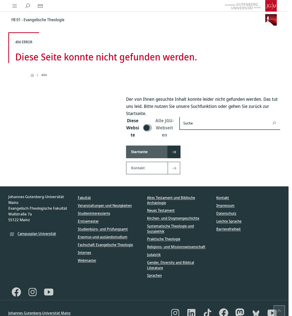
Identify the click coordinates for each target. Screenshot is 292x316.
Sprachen (154, 275)
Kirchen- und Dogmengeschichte (173, 218)
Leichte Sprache (228, 221)
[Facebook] (16, 292)
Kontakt (222, 197)
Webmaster (87, 260)
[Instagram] (32, 292)
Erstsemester (88, 221)
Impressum (225, 205)
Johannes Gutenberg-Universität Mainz (39, 313)
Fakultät (84, 197)
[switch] (150, 127)
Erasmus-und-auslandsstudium (102, 236)
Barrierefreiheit (228, 229)
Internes (84, 252)
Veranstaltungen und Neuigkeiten (105, 205)
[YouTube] (48, 292)
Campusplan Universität (37, 233)
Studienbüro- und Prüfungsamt (103, 229)
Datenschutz (226, 213)
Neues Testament (161, 210)
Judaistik (154, 254)
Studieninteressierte (94, 213)
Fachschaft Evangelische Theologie (105, 244)
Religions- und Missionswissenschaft (176, 246)
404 (44, 75)
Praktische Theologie (163, 238)
